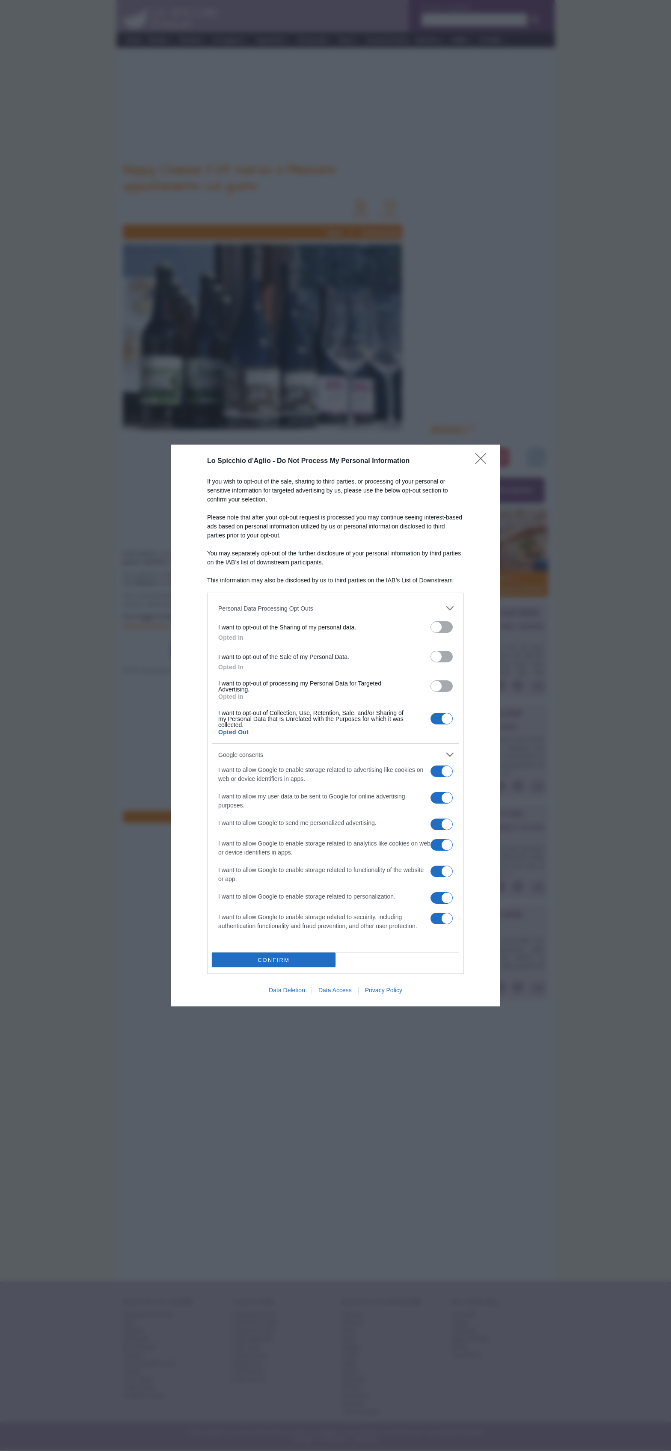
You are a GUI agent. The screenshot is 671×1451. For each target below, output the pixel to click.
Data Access (335, 990)
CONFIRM (274, 960)
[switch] (442, 627)
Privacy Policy (383, 990)
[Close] (483, 461)
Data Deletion (287, 990)
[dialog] (335, 725)
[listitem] (335, 608)
